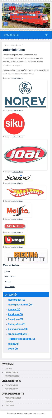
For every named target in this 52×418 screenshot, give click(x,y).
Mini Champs (10, 276)
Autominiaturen (17, 78)
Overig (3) (13, 348)
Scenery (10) (14, 309)
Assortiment (16, 45)
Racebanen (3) (15, 314)
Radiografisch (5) (16, 324)
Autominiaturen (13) (17, 329)
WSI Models (10, 287)
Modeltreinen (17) (16, 299)
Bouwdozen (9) (15, 319)
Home (6, 45)
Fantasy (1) (13, 343)
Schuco (8, 281)
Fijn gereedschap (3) (18, 334)
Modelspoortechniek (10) (20, 304)
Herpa (7, 271)
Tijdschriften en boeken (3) (21, 339)
